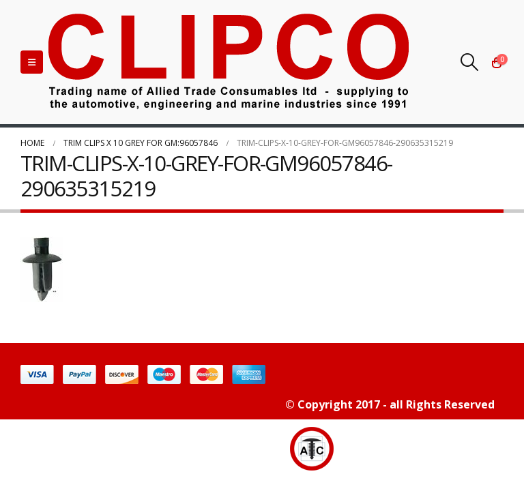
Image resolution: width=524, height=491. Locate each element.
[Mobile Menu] (31, 62)
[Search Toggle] (469, 62)
